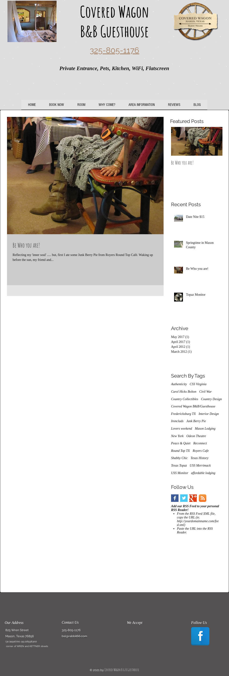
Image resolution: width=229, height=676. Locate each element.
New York (177, 436)
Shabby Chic (179, 458)
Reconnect (200, 443)
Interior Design (209, 414)
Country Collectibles (184, 399)
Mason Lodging (205, 428)
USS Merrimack (200, 465)
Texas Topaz (179, 465)
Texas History (199, 458)
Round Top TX (180, 451)
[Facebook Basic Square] (175, 498)
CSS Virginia (198, 384)
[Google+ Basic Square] (193, 498)
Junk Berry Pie (196, 421)
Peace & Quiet (180, 443)
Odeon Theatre (196, 436)
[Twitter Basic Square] (184, 498)
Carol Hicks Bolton (183, 391)
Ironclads (177, 421)
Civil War (205, 391)
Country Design (211, 399)
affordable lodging (203, 473)
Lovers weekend (181, 428)
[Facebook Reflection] (200, 636)
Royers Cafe (201, 451)
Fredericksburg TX (183, 414)
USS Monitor (179, 473)
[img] (135, 635)
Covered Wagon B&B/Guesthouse (193, 406)
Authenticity (179, 384)
